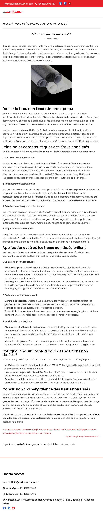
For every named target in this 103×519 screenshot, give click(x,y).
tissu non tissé (16, 444)
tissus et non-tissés (64, 444)
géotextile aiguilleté (77, 365)
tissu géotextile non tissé (39, 444)
